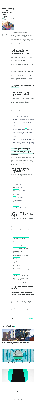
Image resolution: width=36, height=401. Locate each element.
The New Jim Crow (16, 193)
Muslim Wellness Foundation (17, 268)
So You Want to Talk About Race (17, 198)
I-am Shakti (14, 262)
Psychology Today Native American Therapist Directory (21, 278)
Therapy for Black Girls (16, 252)
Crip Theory (15, 204)
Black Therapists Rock (16, 254)
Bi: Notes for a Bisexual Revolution (18, 190)
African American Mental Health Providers (19, 244)
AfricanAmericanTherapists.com (17, 242)
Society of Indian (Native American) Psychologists (20, 282)
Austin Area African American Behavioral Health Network (21, 248)
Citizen (14, 186)
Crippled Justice (15, 200)
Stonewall (14, 187)
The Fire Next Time (16, 201)
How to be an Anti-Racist (16, 197)
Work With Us (19, 394)
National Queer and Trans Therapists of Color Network (21, 275)
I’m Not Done (15, 203)
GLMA (14, 234)
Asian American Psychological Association (19, 245)
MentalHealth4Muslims (16, 265)
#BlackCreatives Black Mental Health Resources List (20, 255)
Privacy (27, 394)
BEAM (14, 241)
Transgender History (16, 188)
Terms (24, 394)
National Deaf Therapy (16, 272)
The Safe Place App (16, 281)
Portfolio (12, 394)
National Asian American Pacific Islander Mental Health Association (22, 269)
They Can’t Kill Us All (16, 191)
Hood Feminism (15, 181)
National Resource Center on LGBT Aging (19, 238)
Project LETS (15, 239)
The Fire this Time (15, 183)
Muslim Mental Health (16, 266)
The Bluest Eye (15, 194)
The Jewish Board (15, 259)
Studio (9, 394)
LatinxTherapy (15, 261)
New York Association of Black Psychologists (19, 279)
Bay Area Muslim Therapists (17, 249)
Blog (15, 394)
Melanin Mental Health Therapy (17, 264)
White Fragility (15, 184)
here (28, 207)
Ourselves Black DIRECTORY (17, 276)
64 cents (18, 130)
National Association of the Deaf (17, 271)
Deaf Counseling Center (16, 256)
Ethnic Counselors (15, 258)
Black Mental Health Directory (17, 251)
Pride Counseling (15, 235)
